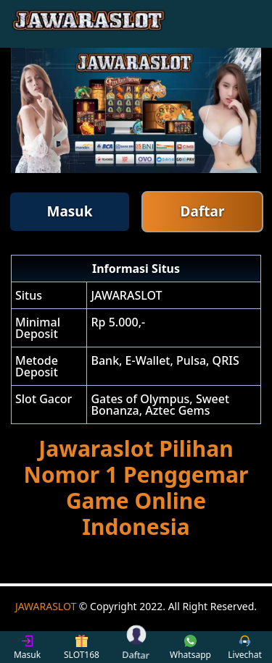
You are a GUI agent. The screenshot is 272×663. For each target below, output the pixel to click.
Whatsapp (190, 647)
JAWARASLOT (45, 606)
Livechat (245, 647)
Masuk (70, 211)
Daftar (203, 211)
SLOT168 (81, 647)
